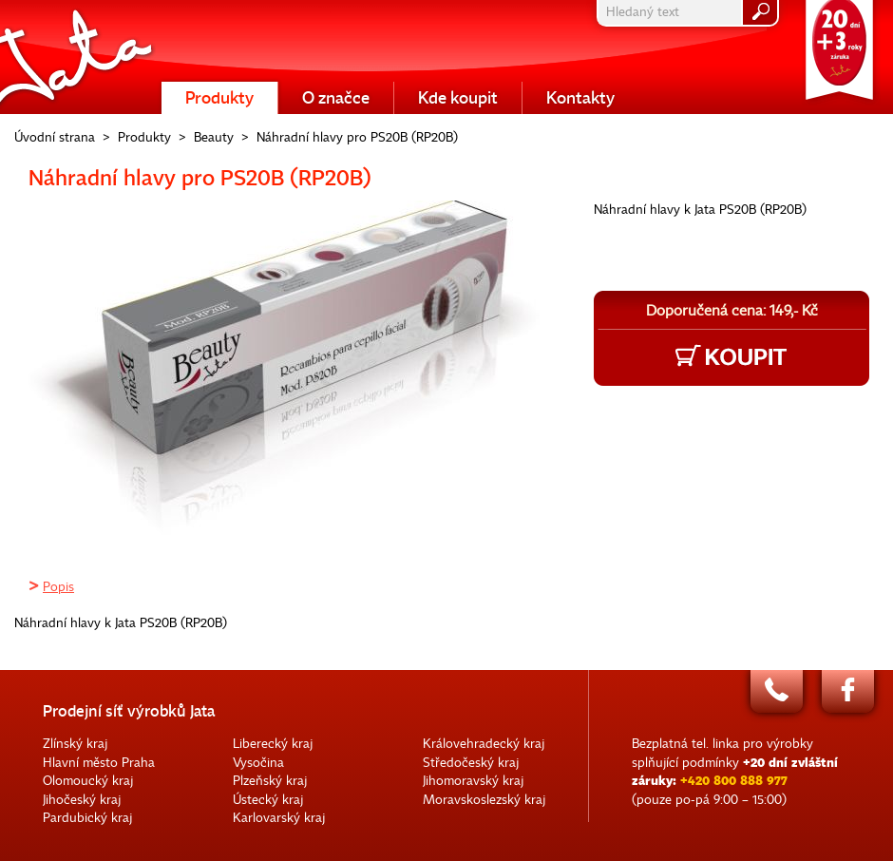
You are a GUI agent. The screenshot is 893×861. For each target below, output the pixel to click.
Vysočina (258, 763)
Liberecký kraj (273, 744)
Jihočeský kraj (82, 800)
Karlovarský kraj (279, 818)
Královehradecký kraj (483, 744)
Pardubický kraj (87, 818)
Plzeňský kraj (270, 781)
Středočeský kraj (471, 763)
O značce (336, 97)
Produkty (219, 97)
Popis (58, 587)
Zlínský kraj (75, 744)
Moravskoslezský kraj (484, 800)
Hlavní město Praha (99, 763)
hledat (760, 12)
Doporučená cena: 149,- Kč (732, 310)
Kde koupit (458, 97)
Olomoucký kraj (88, 781)
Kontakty (580, 97)
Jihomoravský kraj (473, 781)
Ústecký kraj (268, 800)
